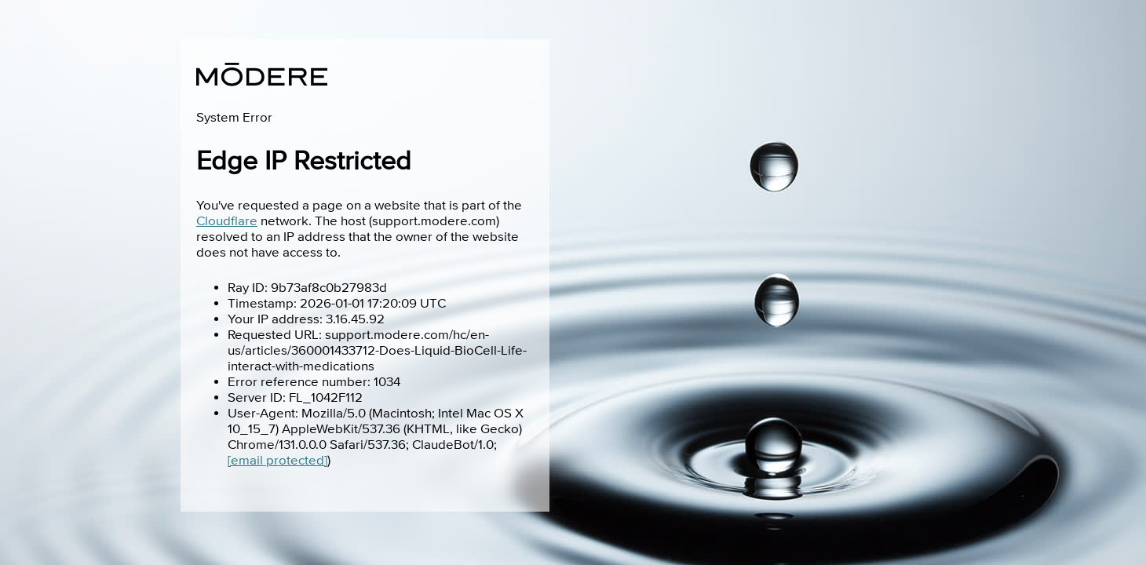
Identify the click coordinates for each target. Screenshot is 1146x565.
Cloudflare (226, 221)
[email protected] (277, 460)
